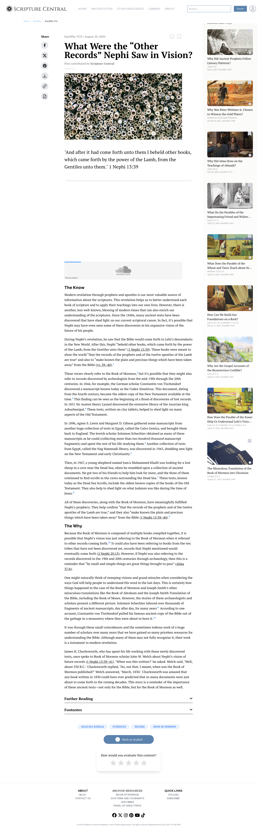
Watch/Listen (102, 8)
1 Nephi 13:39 (138, 349)
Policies (173, 794)
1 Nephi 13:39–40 (154, 517)
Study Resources (130, 8)
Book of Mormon (127, 794)
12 (154, 617)
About (170, 8)
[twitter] (44, 55)
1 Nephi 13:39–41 (100, 661)
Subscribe (173, 798)
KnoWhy (37, 21)
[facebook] (44, 45)
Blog (82, 794)
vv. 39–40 (104, 365)
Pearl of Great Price (127, 805)
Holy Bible (127, 802)
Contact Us (82, 798)
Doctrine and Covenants (127, 798)
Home (82, 8)
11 (158, 607)
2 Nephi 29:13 (108, 553)
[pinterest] (44, 65)
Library (154, 8)
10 (109, 542)
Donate (240, 8)
